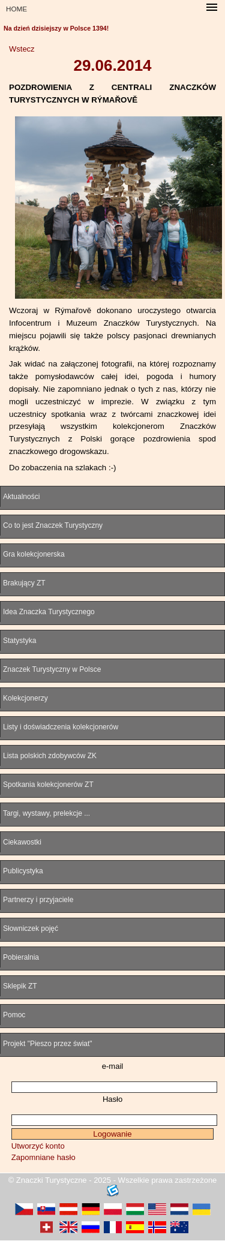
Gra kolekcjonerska (34, 554)
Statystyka (19, 640)
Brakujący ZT (24, 583)
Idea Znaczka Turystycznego (49, 612)
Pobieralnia (21, 957)
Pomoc (14, 1015)
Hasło (112, 1099)
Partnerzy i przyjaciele (38, 900)
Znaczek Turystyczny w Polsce (52, 669)
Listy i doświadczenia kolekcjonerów (60, 727)
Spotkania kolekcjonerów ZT (48, 784)
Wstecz (22, 48)
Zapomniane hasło (43, 1157)
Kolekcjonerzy (25, 698)
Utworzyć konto (38, 1145)
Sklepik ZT (20, 986)
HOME (16, 9)
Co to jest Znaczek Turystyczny (53, 525)
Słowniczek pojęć (30, 928)
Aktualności (21, 496)
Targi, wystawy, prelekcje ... (46, 813)
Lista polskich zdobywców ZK (50, 756)
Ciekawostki (22, 842)
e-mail (112, 1066)
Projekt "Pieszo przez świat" (47, 1043)
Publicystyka (23, 871)
